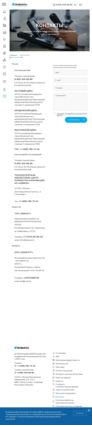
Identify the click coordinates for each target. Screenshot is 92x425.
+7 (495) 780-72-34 (28, 201)
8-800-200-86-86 (64, 5)
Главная (15, 55)
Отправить (74, 120)
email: (24, 240)
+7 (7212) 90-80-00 (33, 236)
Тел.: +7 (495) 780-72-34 (26, 149)
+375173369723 (31, 278)
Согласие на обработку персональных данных (72, 114)
